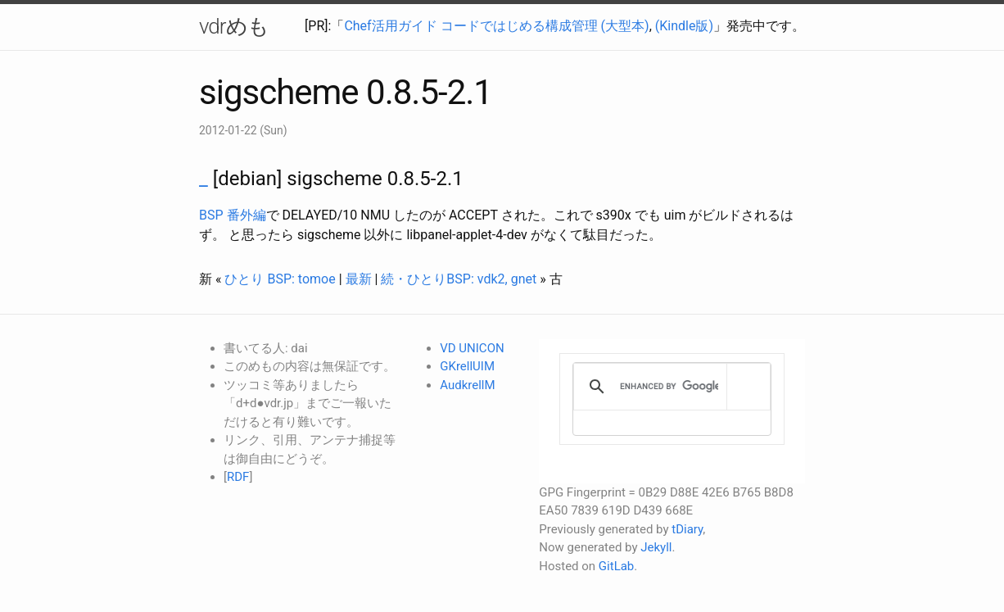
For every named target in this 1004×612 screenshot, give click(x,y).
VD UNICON (472, 348)
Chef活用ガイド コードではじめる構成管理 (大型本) (496, 26)
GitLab (616, 566)
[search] (669, 387)
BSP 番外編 (232, 215)
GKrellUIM (467, 366)
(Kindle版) (684, 26)
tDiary (687, 529)
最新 (359, 279)
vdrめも (234, 26)
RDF (238, 476)
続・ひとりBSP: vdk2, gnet (458, 279)
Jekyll (656, 547)
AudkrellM (467, 385)
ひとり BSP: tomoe (279, 279)
